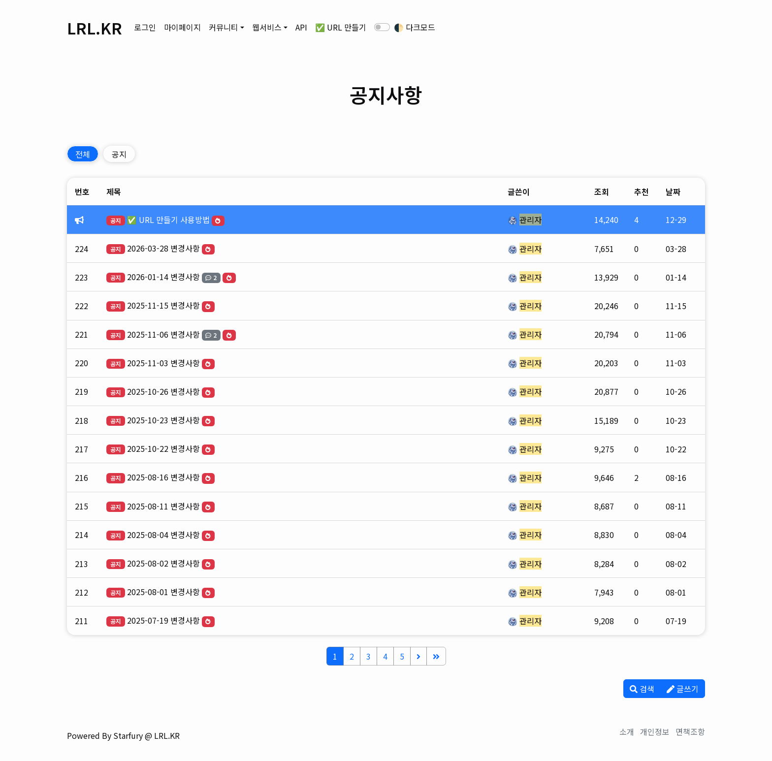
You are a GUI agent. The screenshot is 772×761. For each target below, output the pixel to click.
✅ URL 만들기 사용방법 (168, 219)
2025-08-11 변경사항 (163, 506)
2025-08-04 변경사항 (163, 534)
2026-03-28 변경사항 (163, 248)
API (301, 27)
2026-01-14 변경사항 (163, 277)
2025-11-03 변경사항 (163, 363)
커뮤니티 (223, 27)
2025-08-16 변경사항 (163, 477)
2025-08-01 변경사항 (163, 592)
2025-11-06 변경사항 (163, 334)
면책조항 (690, 731)
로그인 (145, 27)
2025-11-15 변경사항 (163, 305)
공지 (119, 154)
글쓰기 (683, 689)
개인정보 (655, 731)
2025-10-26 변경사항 (163, 391)
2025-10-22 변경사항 (163, 448)
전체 (82, 154)
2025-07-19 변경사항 (163, 620)
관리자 (530, 219)
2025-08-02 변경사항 (163, 563)
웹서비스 (267, 27)
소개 (626, 731)
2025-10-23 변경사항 (163, 420)
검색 (642, 689)
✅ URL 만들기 (340, 27)
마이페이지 (182, 27)
